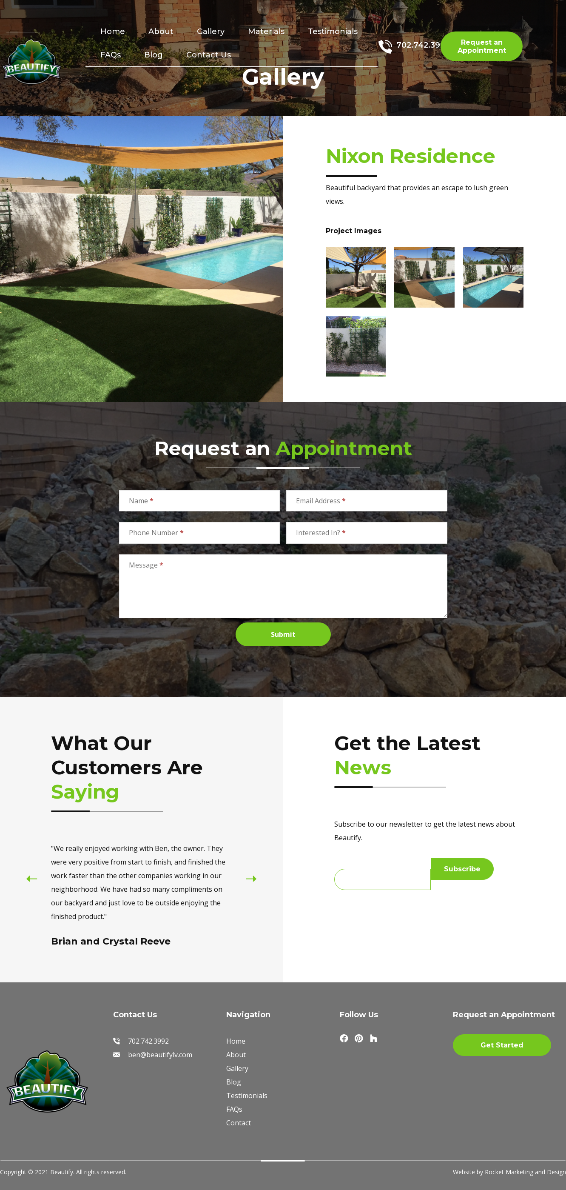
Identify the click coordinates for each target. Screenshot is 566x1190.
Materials (266, 31)
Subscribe (462, 869)
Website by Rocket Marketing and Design (509, 1172)
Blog (153, 55)
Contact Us (208, 55)
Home (112, 31)
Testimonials (333, 31)
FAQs (110, 55)
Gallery (211, 31)
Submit (283, 634)
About (160, 31)
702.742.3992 (423, 45)
